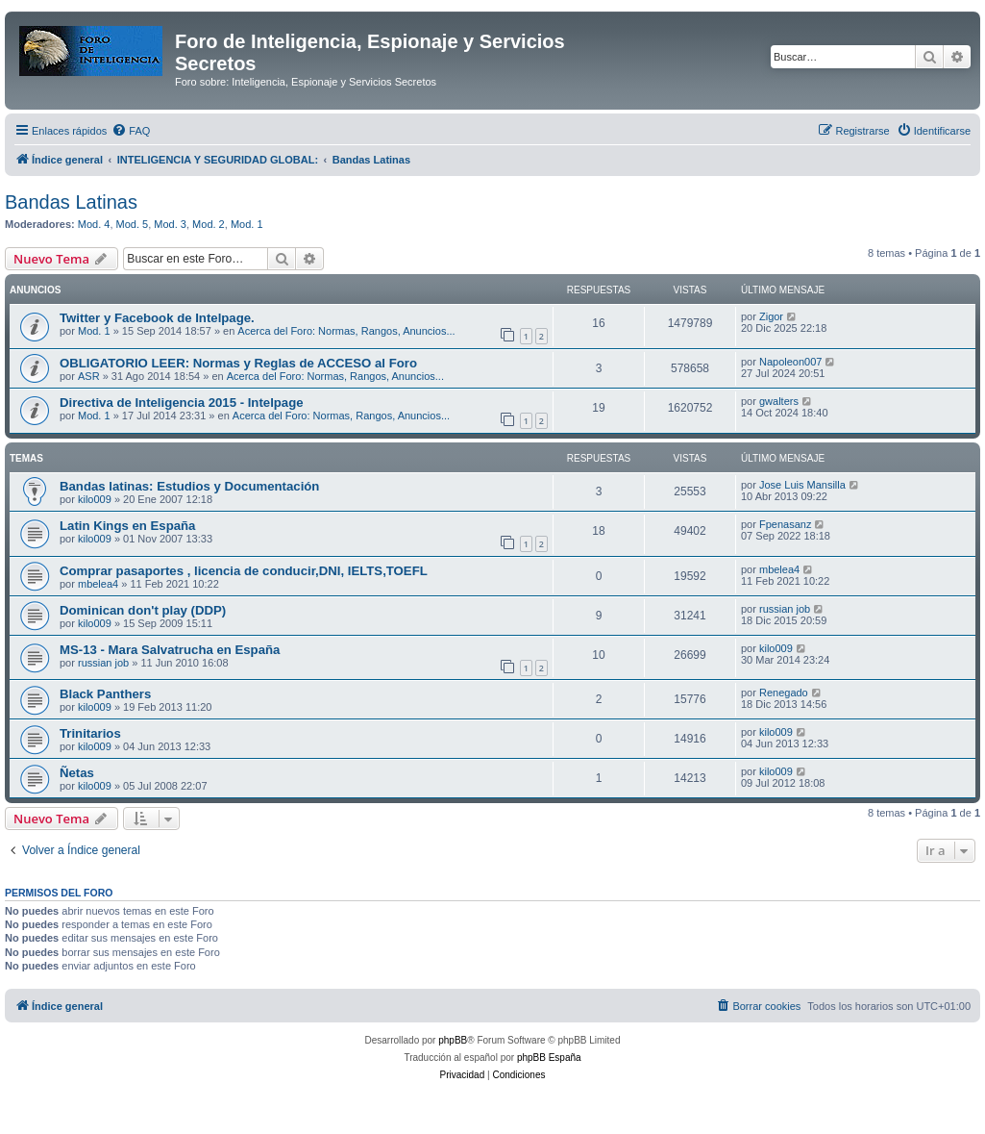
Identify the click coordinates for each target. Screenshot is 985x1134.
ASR (89, 376)
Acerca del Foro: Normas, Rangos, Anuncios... (346, 331)
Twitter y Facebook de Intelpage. (157, 318)
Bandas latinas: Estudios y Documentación (189, 486)
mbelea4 (98, 584)
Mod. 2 (208, 224)
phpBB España (549, 1057)
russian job (784, 609)
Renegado (783, 692)
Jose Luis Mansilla (802, 485)
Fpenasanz (785, 524)
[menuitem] (130, 130)
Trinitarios (90, 733)
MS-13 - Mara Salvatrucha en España (170, 650)
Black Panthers (105, 694)
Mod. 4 (94, 224)
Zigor (771, 316)
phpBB (452, 1040)
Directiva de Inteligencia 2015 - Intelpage (182, 402)
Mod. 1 (247, 224)
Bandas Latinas (71, 202)
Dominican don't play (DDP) (143, 610)
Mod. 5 (132, 224)
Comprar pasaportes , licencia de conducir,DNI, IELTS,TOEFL (244, 571)
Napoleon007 (790, 361)
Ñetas (77, 773)
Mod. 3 (170, 224)
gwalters (779, 401)
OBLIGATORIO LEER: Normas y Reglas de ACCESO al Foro (238, 363)
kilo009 (94, 499)
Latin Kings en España (127, 525)
